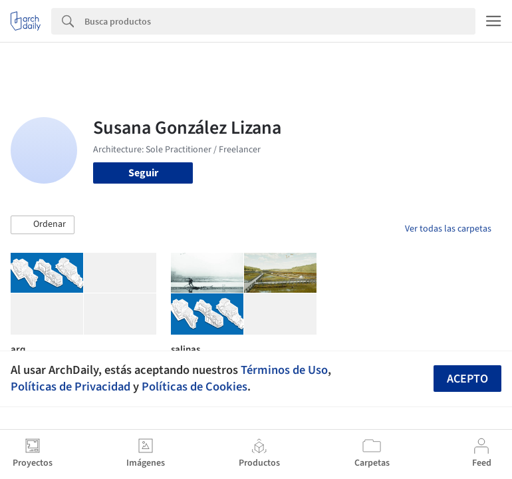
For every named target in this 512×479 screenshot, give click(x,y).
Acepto (467, 379)
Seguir (143, 173)
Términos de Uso (284, 370)
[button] (42, 225)
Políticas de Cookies (194, 386)
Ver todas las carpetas (448, 229)
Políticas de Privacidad (70, 386)
